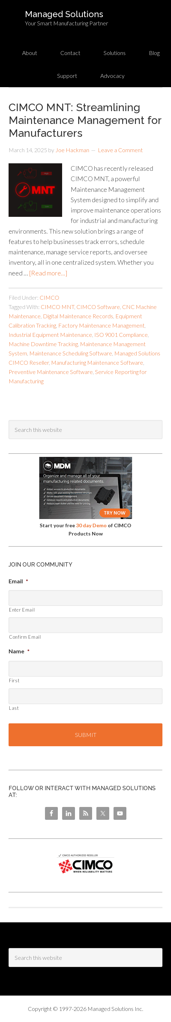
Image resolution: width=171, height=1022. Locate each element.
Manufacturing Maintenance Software (97, 362)
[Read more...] (48, 273)
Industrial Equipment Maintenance (50, 334)
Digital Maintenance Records (78, 316)
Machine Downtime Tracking (43, 343)
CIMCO (49, 297)
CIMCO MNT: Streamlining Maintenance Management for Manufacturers (85, 120)
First (14, 680)
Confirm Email (25, 637)
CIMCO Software (98, 306)
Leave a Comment (120, 149)
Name (19, 651)
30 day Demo (91, 525)
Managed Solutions (64, 14)
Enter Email (22, 610)
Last (14, 708)
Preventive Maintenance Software (51, 371)
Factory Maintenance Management (101, 325)
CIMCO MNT (57, 306)
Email (18, 581)
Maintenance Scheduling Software (70, 353)
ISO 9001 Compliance (121, 334)
